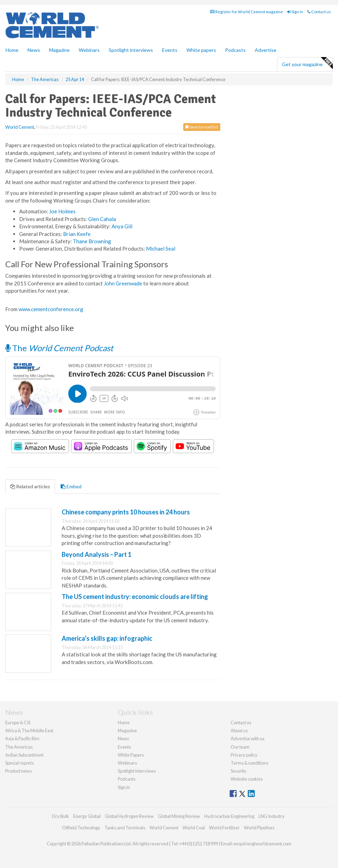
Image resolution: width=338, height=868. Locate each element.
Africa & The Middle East (29, 730)
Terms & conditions (249, 763)
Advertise (265, 50)
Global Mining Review (179, 816)
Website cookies (247, 779)
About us (239, 730)
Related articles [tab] (30, 486)
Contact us (319, 11)
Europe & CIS (17, 722)
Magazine (59, 50)
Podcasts (235, 50)
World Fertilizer (224, 827)
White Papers (131, 755)
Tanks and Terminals (125, 827)
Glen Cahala (102, 219)
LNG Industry (272, 816)
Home (12, 50)
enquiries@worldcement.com (262, 843)
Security (238, 771)
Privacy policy (244, 755)
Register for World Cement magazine (246, 11)
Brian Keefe (77, 234)
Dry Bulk (60, 816)
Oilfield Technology (81, 827)
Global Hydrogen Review (129, 816)
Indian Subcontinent (24, 755)
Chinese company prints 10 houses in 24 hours (126, 512)
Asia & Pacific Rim (22, 738)
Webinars (89, 50)
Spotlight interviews (131, 50)
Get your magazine (307, 63)
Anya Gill (122, 226)
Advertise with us (247, 738)
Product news (18, 771)
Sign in (295, 11)
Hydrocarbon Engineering (229, 816)
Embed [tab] (71, 486)
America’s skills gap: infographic (107, 638)
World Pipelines (259, 827)
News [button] (34, 50)
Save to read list (201, 126)
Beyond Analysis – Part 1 (96, 554)
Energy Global (87, 816)
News (123, 738)
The (59, 348)
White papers (201, 50)
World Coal (194, 827)
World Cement (19, 127)
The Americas (19, 747)
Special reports (19, 763)
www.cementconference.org (50, 309)
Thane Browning (92, 241)
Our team (240, 747)
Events (169, 50)
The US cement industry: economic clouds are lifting (135, 596)
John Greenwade (123, 283)
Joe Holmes (62, 211)
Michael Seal (160, 248)
